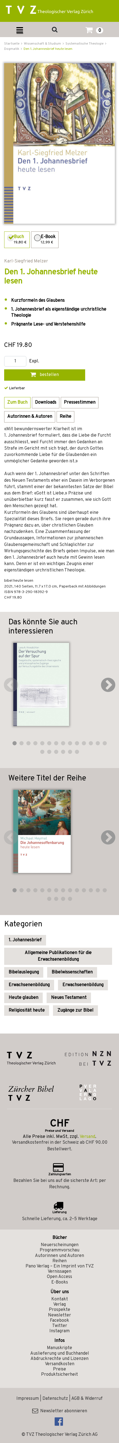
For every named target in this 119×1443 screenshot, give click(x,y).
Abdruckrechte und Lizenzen (59, 1359)
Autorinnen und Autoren (59, 1256)
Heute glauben (23, 998)
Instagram (59, 1331)
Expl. (34, 361)
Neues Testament (69, 998)
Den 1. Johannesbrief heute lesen (48, 49)
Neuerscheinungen (60, 1245)
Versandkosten (59, 1364)
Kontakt (59, 1299)
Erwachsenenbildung (29, 985)
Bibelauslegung (24, 972)
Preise (59, 1369)
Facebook (59, 1320)
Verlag (59, 1304)
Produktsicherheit (59, 1374)
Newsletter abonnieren (59, 1411)
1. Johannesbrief (25, 940)
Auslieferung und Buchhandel (59, 1353)
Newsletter (59, 1315)
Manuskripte (59, 1348)
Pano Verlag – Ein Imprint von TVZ (60, 1266)
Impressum (27, 1398)
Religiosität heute (27, 1010)
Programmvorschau (59, 1250)
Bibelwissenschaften (72, 972)
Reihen (59, 1261)
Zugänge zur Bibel (75, 1010)
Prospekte (59, 1310)
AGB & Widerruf (87, 1398)
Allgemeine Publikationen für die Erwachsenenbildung (58, 956)
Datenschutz (55, 1398)
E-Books (59, 1282)
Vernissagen (59, 1271)
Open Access (59, 1277)
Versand (87, 1137)
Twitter (59, 1326)
